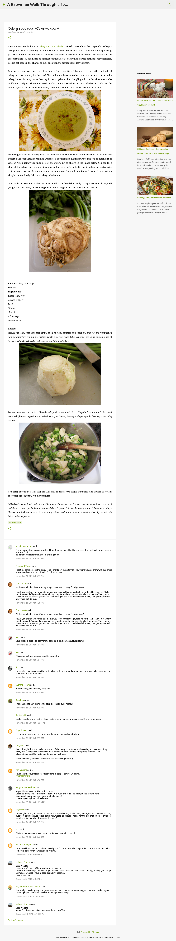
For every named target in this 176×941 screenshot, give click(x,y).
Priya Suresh (21, 730)
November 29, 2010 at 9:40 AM (30, 837)
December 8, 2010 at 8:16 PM (29, 879)
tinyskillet (20, 809)
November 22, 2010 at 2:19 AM (30, 738)
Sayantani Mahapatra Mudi (28, 886)
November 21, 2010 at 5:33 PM (30, 576)
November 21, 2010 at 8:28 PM (30, 692)
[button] (9, 37)
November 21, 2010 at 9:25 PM (30, 708)
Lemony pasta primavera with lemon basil (154, 198)
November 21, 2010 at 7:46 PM (30, 677)
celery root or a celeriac (51, 46)
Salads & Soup (15, 522)
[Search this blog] (160, 4)
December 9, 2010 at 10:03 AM (30, 896)
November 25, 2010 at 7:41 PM (30, 822)
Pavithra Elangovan (25, 844)
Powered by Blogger (88, 932)
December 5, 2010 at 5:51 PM (29, 854)
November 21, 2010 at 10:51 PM (30, 723)
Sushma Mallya (23, 685)
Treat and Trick (23, 566)
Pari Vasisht (21, 770)
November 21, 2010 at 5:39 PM (30, 603)
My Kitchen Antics (24, 546)
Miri (17, 829)
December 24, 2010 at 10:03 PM (30, 914)
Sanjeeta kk (21, 715)
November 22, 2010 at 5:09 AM (30, 762)
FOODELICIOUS (23, 776)
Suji (17, 667)
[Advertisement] (129, 111)
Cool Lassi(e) (22, 583)
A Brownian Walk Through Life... (37, 4)
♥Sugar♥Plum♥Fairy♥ (25, 787)
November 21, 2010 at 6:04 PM (30, 645)
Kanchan (20, 700)
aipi (17, 637)
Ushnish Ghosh (23, 862)
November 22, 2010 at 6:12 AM (30, 780)
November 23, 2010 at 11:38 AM (30, 802)
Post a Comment (15, 920)
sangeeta (20, 745)
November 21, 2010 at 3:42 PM (30, 558)
